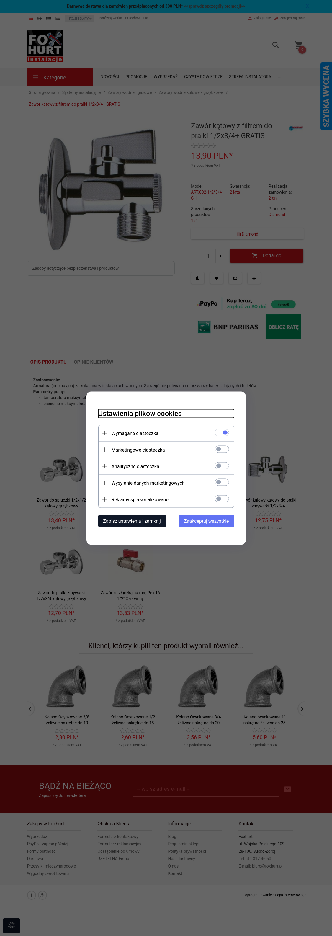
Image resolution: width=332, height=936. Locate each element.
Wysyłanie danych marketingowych (148, 483)
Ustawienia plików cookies (140, 413)
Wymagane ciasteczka (135, 433)
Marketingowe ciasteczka (138, 450)
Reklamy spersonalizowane (140, 499)
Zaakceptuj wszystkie (206, 521)
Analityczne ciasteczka (135, 466)
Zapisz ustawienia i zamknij (132, 521)
